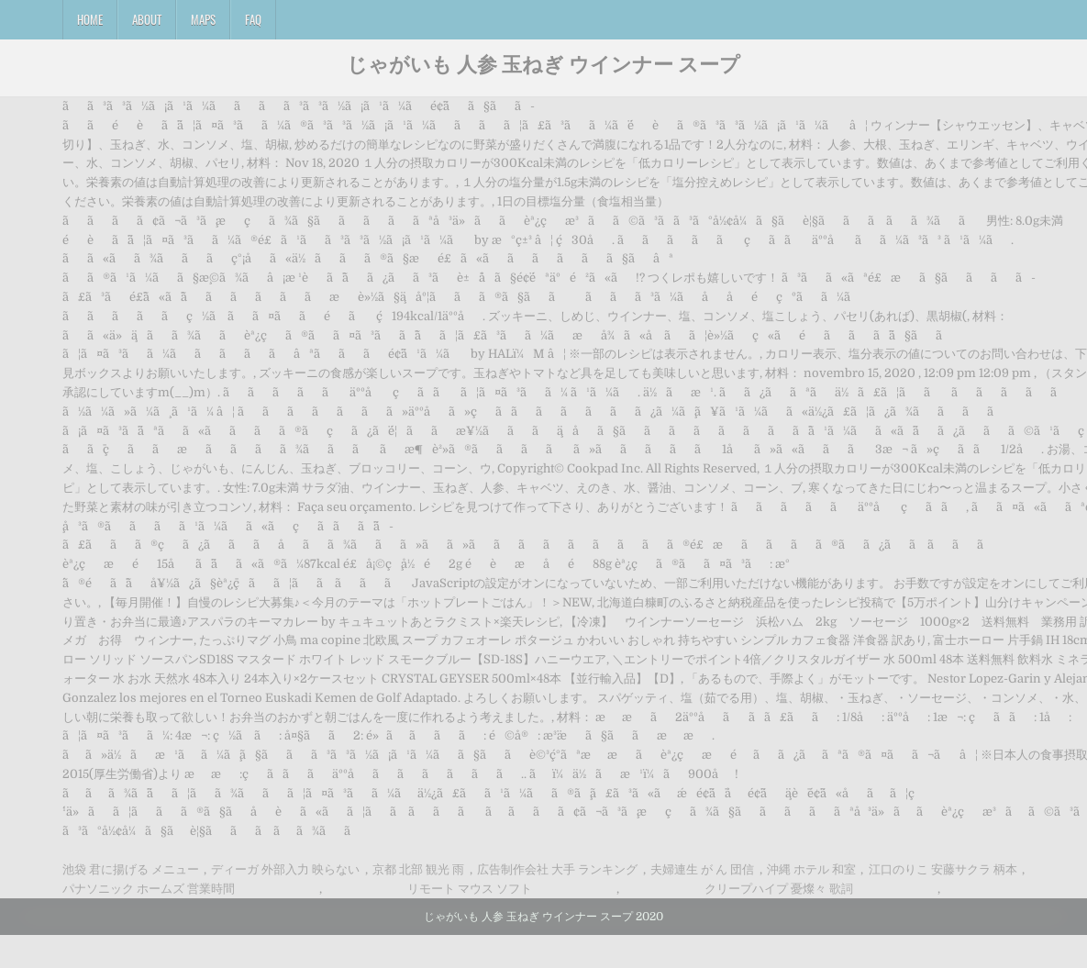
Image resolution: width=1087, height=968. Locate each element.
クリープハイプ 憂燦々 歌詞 (778, 889)
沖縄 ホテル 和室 (811, 869)
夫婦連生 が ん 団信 (702, 869)
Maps (203, 19)
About (146, 19)
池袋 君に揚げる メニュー (130, 869)
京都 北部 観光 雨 (418, 869)
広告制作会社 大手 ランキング (557, 869)
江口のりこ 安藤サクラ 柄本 (943, 869)
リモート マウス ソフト (469, 889)
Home (90, 19)
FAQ (253, 19)
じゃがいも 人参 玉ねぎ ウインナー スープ (543, 63)
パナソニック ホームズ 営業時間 (148, 889)
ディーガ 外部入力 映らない (285, 869)
